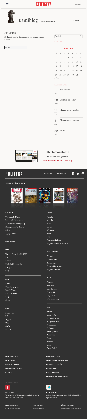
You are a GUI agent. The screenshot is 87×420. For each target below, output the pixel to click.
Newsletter (48, 173)
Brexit (7, 283)
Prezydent (9, 267)
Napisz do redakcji (12, 364)
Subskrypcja (61, 173)
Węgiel (8, 319)
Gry (48, 236)
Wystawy (50, 230)
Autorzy (50, 338)
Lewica (8, 260)
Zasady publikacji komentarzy (57, 360)
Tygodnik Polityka (12, 216)
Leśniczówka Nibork (67, 405)
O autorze (76, 20)
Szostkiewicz (52, 288)
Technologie (51, 262)
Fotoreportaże (52, 331)
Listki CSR (9, 329)
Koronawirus (10, 242)
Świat (7, 279)
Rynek (7, 308)
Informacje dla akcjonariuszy (57, 376)
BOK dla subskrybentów (14, 368)
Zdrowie (50, 256)
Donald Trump (11, 290)
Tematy (50, 341)
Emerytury (9, 312)
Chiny (7, 300)
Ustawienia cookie (52, 372)
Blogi (49, 278)
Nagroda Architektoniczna (57, 243)
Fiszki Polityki (51, 392)
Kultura (50, 212)
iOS (6, 392)
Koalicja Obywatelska (13, 264)
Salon (7, 230)
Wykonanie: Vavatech (38, 408)
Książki (50, 216)
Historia (50, 311)
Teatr (49, 233)
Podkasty (50, 328)
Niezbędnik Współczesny (15, 226)
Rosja (7, 296)
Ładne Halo (17, 408)
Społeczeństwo (53, 318)
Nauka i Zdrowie (52, 252)
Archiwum (51, 334)
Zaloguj (78, 4)
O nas (49, 344)
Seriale (50, 226)
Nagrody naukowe (54, 269)
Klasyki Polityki (53, 321)
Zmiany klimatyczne (55, 266)
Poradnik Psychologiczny (15, 223)
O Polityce (9, 372)
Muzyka (50, 220)
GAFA (7, 326)
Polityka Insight (38, 405)
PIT (6, 316)
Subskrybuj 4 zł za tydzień (56, 161)
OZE (7, 322)
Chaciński (51, 292)
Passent (50, 282)
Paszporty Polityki (54, 240)
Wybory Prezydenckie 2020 (16, 254)
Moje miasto (52, 324)
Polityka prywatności (54, 364)
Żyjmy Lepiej (10, 233)
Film (49, 223)
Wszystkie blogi (53, 298)
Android (12, 392)
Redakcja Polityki (11, 356)
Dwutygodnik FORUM (11, 405)
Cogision (12, 408)
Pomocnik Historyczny (14, 220)
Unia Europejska (11, 286)
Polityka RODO (51, 368)
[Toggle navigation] (7, 4)
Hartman (50, 285)
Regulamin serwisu (53, 356)
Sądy (7, 270)
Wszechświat (52, 259)
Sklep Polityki (52, 348)
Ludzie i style (52, 315)
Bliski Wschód (11, 293)
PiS (6, 257)
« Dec (56, 78)
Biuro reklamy (10, 360)
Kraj (7, 250)
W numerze (9, 212)
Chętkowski (51, 295)
